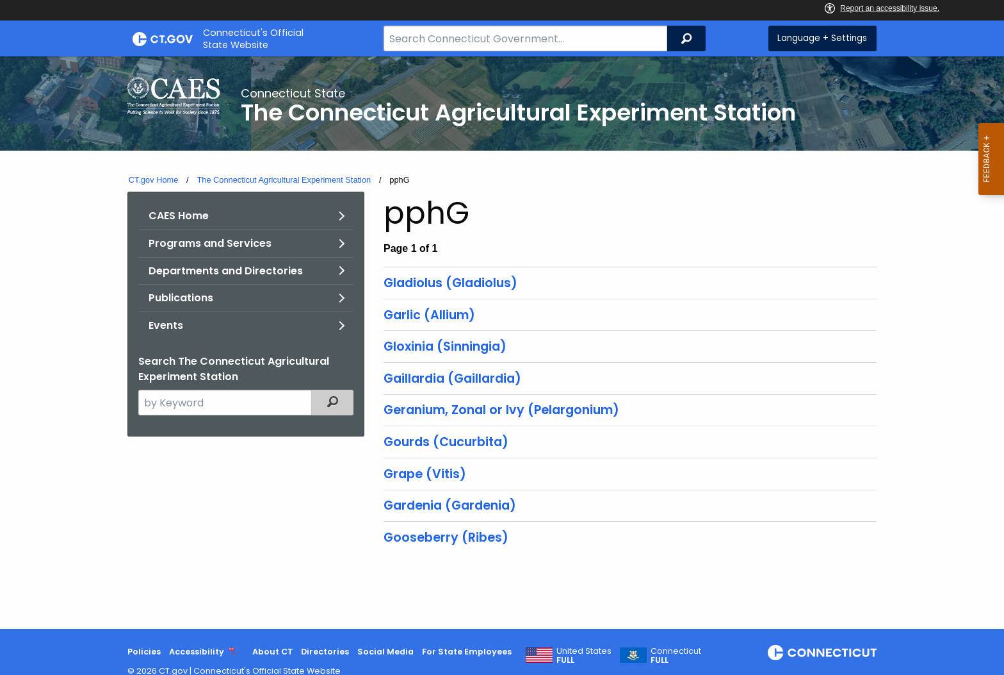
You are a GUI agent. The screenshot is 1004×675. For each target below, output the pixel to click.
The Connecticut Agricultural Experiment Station (284, 180)
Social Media (385, 651)
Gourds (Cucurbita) (446, 442)
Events (166, 325)
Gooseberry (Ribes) (446, 537)
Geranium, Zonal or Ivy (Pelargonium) (501, 410)
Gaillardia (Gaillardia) (452, 378)
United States (583, 656)
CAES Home (179, 215)
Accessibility (196, 651)
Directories (325, 651)
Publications (181, 297)
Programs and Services (210, 243)
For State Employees (467, 651)
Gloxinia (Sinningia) (445, 346)
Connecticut (676, 656)
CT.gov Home (154, 180)
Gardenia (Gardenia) (450, 505)
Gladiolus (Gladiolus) (450, 283)
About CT (272, 651)
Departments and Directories (226, 270)
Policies (144, 651)
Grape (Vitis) (425, 474)
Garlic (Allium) (429, 315)
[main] (502, 342)
